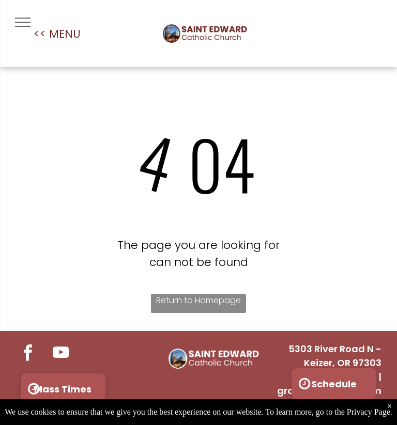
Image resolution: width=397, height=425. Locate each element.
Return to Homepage (198, 300)
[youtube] (61, 354)
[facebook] (28, 354)
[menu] (22, 22)
